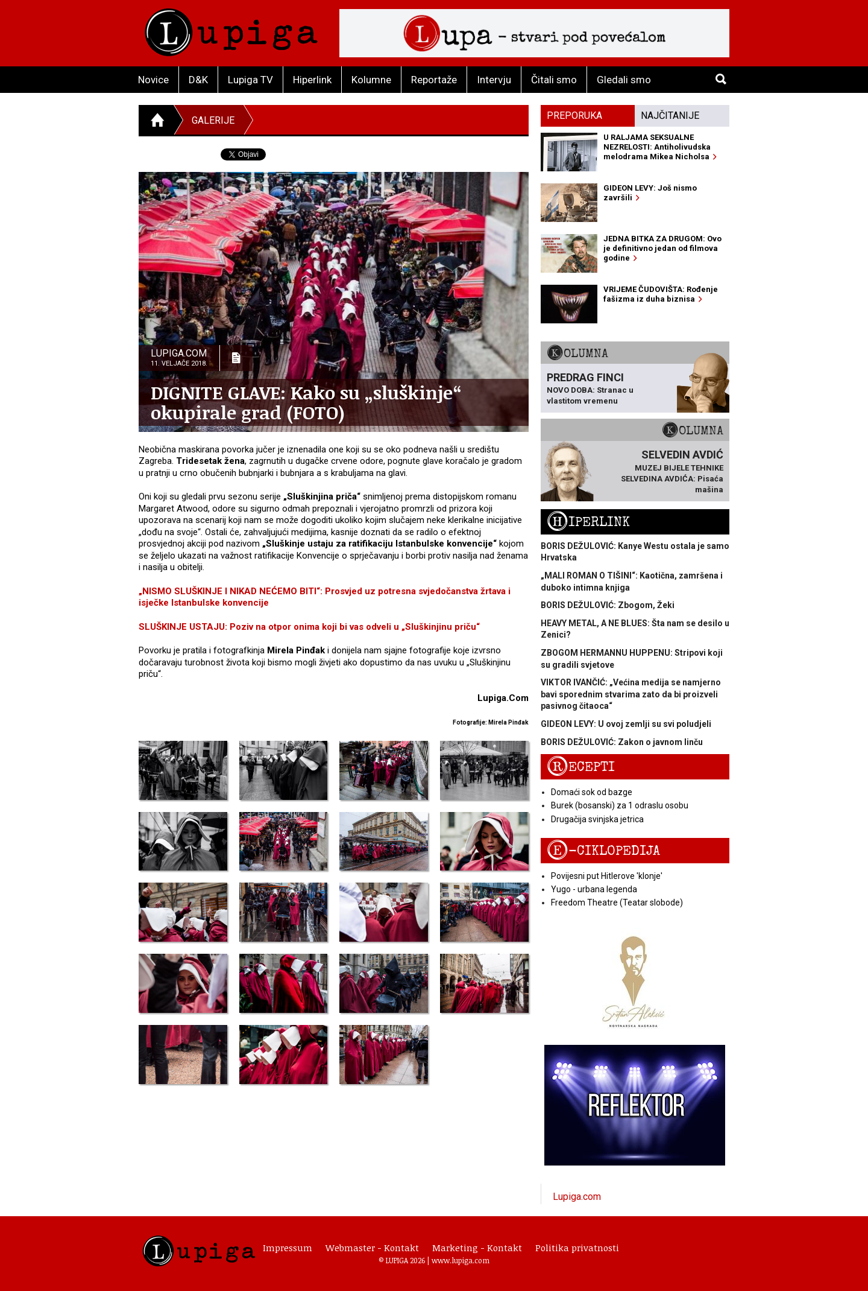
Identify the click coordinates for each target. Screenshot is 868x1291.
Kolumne (371, 80)
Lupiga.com (577, 1196)
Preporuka (574, 115)
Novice (153, 80)
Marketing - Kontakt (477, 1248)
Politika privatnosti (577, 1248)
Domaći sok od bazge (591, 792)
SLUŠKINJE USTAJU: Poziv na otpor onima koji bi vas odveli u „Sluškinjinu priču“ (309, 626)
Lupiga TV (250, 80)
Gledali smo (624, 80)
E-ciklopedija (603, 851)
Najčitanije (670, 115)
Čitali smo (554, 80)
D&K (198, 80)
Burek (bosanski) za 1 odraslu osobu (619, 805)
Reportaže (434, 80)
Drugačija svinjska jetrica (597, 819)
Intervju (494, 80)
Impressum (287, 1248)
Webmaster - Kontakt (372, 1248)
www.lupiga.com (460, 1260)
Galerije (213, 120)
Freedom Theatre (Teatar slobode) (617, 902)
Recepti (581, 767)
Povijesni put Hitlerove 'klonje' (606, 876)
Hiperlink (312, 80)
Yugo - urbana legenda (594, 889)
